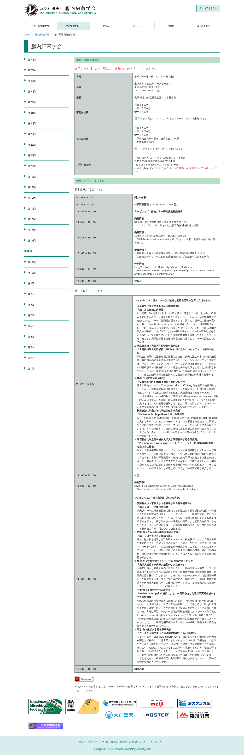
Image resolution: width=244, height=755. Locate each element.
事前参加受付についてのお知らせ (154, 118)
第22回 (32, 144)
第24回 (32, 123)
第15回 (32, 219)
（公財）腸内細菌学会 (40, 25)
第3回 (31, 347)
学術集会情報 (73, 25)
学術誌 (106, 25)
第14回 (32, 229)
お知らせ (138, 25)
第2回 (31, 357)
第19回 (32, 176)
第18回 (32, 187)
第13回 (32, 240)
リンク (82, 742)
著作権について (137, 742)
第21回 (32, 155)
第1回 (31, 368)
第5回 (31, 326)
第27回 (32, 91)
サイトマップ (154, 742)
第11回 (32, 262)
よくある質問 (203, 25)
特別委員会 (112, 742)
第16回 (32, 208)
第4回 (31, 336)
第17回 (32, 197)
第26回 (32, 102)
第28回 (32, 80)
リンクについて (96, 742)
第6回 (31, 315)
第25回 (32, 112)
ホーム (27, 34)
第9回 (31, 283)
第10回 (32, 272)
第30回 (32, 59)
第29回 (32, 70)
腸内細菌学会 (42, 34)
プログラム (142, 148)
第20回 (32, 166)
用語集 (171, 25)
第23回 (32, 134)
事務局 (123, 742)
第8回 (31, 294)
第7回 (31, 304)
